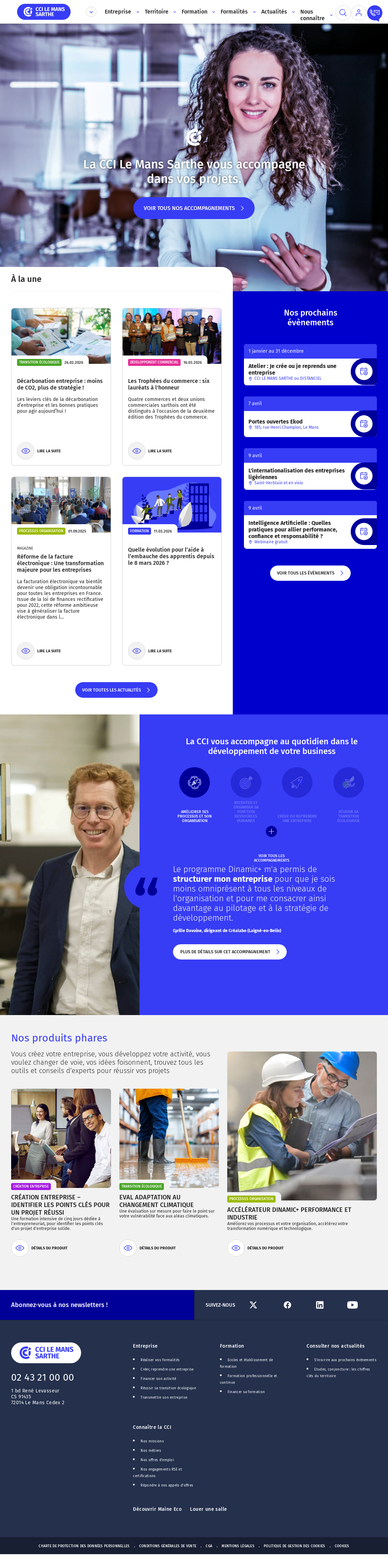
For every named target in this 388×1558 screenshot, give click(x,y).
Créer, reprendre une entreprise (167, 1369)
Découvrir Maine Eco (157, 1509)
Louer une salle (208, 1509)
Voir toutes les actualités (116, 692)
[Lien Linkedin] (327, 1304)
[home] (44, 11)
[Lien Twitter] (262, 1304)
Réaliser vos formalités (160, 1360)
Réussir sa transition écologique (168, 1388)
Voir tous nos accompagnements (194, 212)
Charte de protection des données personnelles (84, 1546)
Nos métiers (151, 1451)
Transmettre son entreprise (164, 1398)
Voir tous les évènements (310, 575)
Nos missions (152, 1441)
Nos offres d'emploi (157, 1460)
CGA (209, 1546)
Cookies (342, 1546)
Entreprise (145, 1346)
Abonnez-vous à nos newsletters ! (59, 1305)
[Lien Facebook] (295, 1304)
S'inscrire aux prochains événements (345, 1360)
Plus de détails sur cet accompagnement (229, 954)
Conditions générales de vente (168, 1546)
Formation (232, 1346)
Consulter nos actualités (336, 1346)
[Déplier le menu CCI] (91, 12)
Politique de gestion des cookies (294, 1546)
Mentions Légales (238, 1546)
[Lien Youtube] (360, 1304)
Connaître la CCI (152, 1427)
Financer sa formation (246, 1392)
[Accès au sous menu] (137, 12)
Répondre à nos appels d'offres (167, 1485)
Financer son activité (158, 1379)
